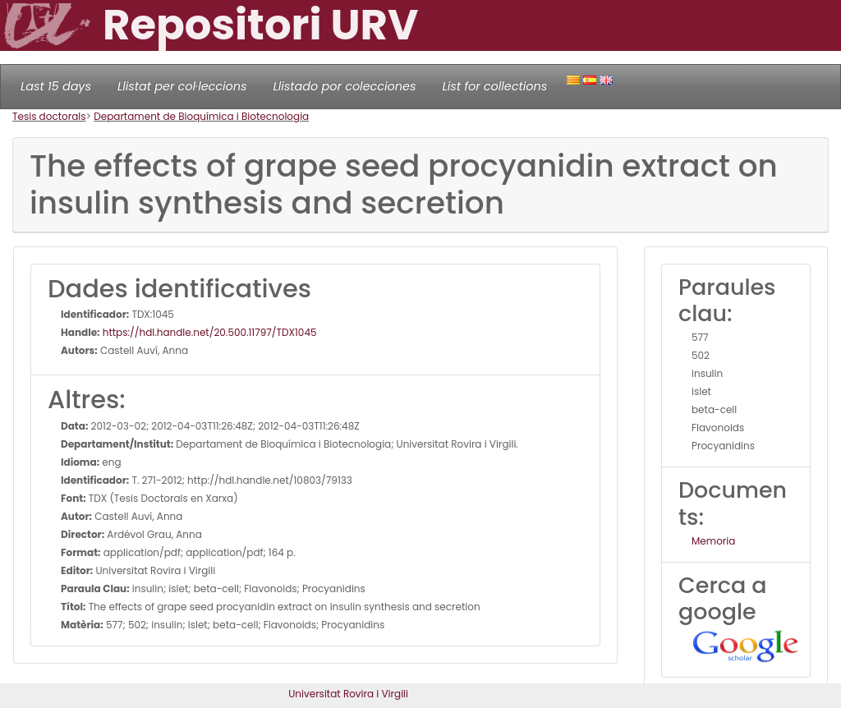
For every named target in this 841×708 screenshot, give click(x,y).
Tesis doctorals (49, 116)
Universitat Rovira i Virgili (348, 694)
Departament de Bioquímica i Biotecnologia (201, 116)
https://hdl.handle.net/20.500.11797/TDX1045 (208, 332)
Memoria (713, 541)
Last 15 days (56, 86)
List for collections (494, 86)
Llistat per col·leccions (182, 86)
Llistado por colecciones (344, 86)
